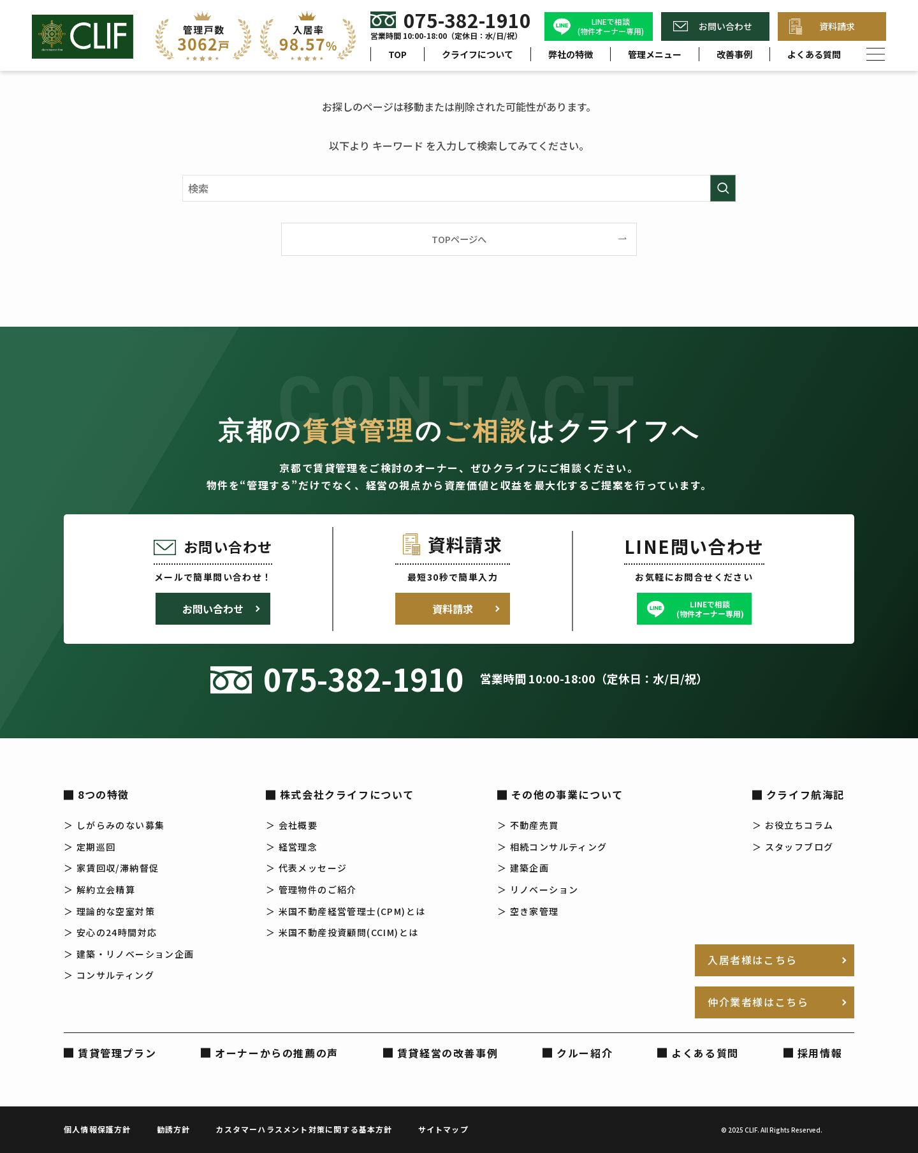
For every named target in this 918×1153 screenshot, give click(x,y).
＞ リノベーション (538, 889)
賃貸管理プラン (117, 1052)
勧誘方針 (174, 1129)
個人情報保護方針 (97, 1129)
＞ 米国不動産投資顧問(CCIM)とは (342, 932)
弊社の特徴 (570, 54)
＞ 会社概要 (291, 825)
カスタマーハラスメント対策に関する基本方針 (303, 1129)
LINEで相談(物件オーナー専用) (611, 26)
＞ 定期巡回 (89, 846)
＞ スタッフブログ (793, 846)
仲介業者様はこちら (758, 1001)
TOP (397, 54)
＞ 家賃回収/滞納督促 (111, 867)
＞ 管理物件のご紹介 (311, 889)
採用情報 (820, 1052)
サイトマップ (443, 1129)
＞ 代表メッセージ (306, 867)
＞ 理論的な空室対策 (109, 911)
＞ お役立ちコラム (793, 825)
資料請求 (837, 26)
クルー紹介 (585, 1052)
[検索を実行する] (723, 188)
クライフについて (477, 54)
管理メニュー (654, 54)
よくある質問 (814, 54)
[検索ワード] (459, 188)
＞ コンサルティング (109, 975)
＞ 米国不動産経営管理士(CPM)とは (346, 911)
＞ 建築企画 (523, 867)
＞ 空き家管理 (528, 911)
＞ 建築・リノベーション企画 (129, 954)
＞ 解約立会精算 (99, 889)
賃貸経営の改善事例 (447, 1052)
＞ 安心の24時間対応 (110, 932)
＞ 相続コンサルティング (552, 846)
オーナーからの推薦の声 (277, 1052)
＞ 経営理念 (291, 846)
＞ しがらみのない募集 (114, 825)
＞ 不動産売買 (528, 825)
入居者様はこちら (753, 959)
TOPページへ (459, 239)
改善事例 (734, 54)
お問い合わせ (725, 26)
